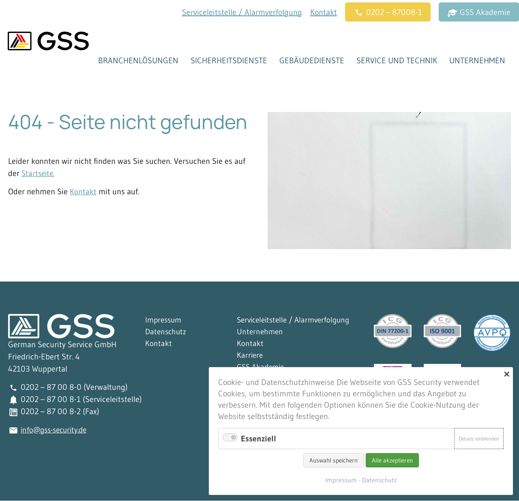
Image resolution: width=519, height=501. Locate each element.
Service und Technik (396, 61)
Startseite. (39, 173)
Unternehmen (477, 61)
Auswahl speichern (333, 460)
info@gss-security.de (56, 430)
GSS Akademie (478, 12)
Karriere (250, 357)
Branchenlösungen (138, 61)
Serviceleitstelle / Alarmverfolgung (242, 12)
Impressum (164, 320)
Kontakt (323, 12)
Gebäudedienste (311, 61)
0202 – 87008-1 (388, 12)
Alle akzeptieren (392, 460)
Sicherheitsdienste (228, 61)
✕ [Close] (506, 374)
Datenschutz (166, 333)
